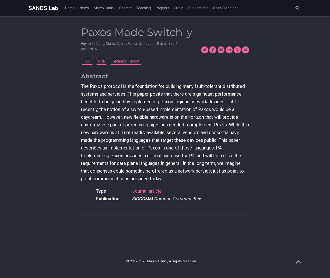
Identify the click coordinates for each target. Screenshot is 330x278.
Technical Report (125, 61)
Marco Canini (116, 43)
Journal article (147, 191)
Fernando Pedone (141, 43)
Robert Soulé (167, 43)
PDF (87, 61)
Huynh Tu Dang (92, 43)
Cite (101, 61)
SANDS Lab (43, 8)
